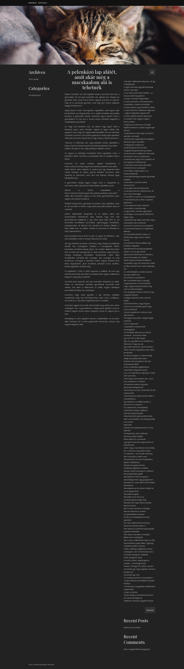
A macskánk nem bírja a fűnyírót (136, 205)
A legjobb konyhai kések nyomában (138, 150)
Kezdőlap (33, 3)
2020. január (34, 79)
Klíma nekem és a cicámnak (134, 439)
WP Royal (50, 664)
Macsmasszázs (130, 505)
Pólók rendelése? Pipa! (133, 557)
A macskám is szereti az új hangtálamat (139, 197)
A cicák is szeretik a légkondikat (136, 98)
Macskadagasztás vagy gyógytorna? (138, 479)
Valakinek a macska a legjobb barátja (138, 601)
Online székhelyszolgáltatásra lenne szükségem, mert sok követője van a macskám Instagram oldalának (138, 552)
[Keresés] (152, 72)
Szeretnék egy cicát (132, 575)
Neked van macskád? (132, 627)
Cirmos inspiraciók (131, 323)
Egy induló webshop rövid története (138, 347)
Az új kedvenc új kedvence (134, 277)
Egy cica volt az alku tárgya (134, 338)
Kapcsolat (42, 3)
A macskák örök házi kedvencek (136, 188)
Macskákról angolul (131, 494)
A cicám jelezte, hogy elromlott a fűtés (139, 107)
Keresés (150, 610)
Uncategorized (35, 95)
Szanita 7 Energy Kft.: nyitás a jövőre (138, 566)
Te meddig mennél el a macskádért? (138, 578)
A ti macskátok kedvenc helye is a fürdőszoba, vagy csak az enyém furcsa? (137, 237)
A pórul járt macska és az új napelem (138, 225)
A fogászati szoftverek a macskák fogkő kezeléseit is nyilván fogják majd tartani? (139, 127)
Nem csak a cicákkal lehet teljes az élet (139, 540)
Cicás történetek (130, 309)
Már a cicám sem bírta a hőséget (137, 508)
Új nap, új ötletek (130, 592)
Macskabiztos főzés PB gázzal (136, 476)
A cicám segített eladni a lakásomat (138, 116)
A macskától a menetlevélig (135, 208)
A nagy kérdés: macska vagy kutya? (138, 211)
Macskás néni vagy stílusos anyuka (137, 502)
